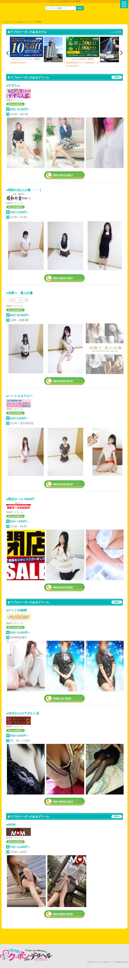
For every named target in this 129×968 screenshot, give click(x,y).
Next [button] (121, 53)
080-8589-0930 (63, 914)
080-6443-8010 (63, 484)
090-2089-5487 (63, 278)
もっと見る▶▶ (115, 32)
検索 (80, 8)
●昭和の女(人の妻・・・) (23, 190)
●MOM (11, 824)
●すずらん (13, 85)
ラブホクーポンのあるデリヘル (17, 22)
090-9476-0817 (63, 175)
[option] (36, 51)
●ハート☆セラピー (19, 396)
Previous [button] (7, 53)
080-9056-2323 (63, 801)
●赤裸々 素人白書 (19, 293)
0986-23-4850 (62, 698)
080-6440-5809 (63, 587)
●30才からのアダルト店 (22, 713)
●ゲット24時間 (16, 610)
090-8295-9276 (63, 381)
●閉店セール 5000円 (20, 499)
